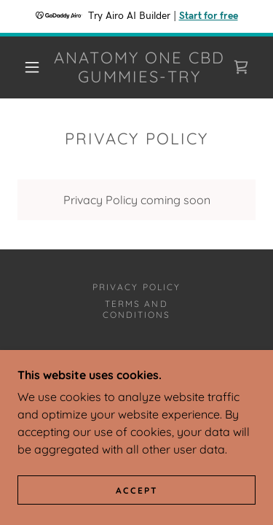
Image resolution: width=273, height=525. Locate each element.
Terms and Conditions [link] (136, 309)
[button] (32, 67)
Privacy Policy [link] (136, 286)
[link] (139, 67)
